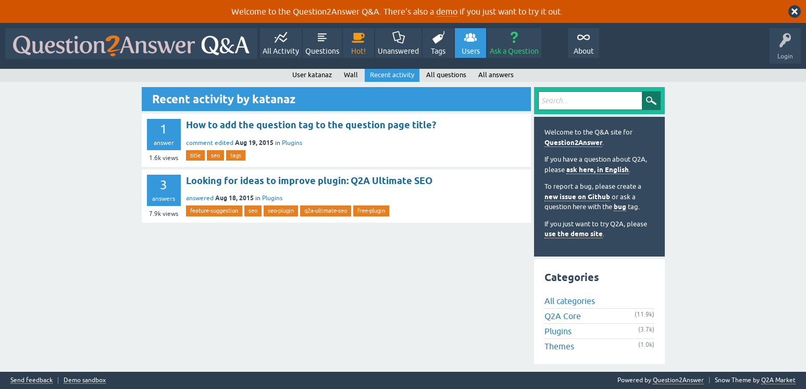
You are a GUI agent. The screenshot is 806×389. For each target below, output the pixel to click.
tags (235, 155)
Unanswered (398, 51)
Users (471, 51)
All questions (446, 75)
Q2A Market (778, 380)
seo (215, 155)
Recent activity (392, 75)
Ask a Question (514, 51)
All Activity (281, 51)
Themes (559, 346)
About (584, 51)
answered (200, 198)
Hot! (358, 51)
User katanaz (312, 75)
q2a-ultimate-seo (325, 211)
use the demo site (573, 234)
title (195, 155)
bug (620, 207)
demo (446, 11)
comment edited (209, 143)
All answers (496, 75)
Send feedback (31, 380)
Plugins (292, 143)
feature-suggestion (214, 211)
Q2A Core (562, 316)
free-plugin (371, 211)
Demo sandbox (85, 380)
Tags (438, 51)
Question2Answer (573, 143)
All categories (569, 301)
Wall (351, 75)
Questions (322, 51)
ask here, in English (597, 170)
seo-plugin (281, 211)
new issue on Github (577, 197)
